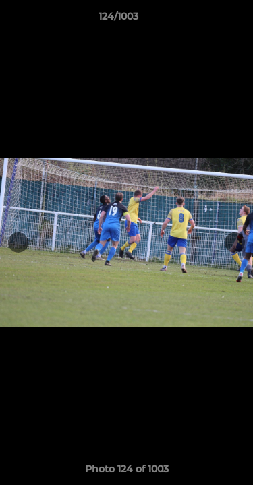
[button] (204, 19)
